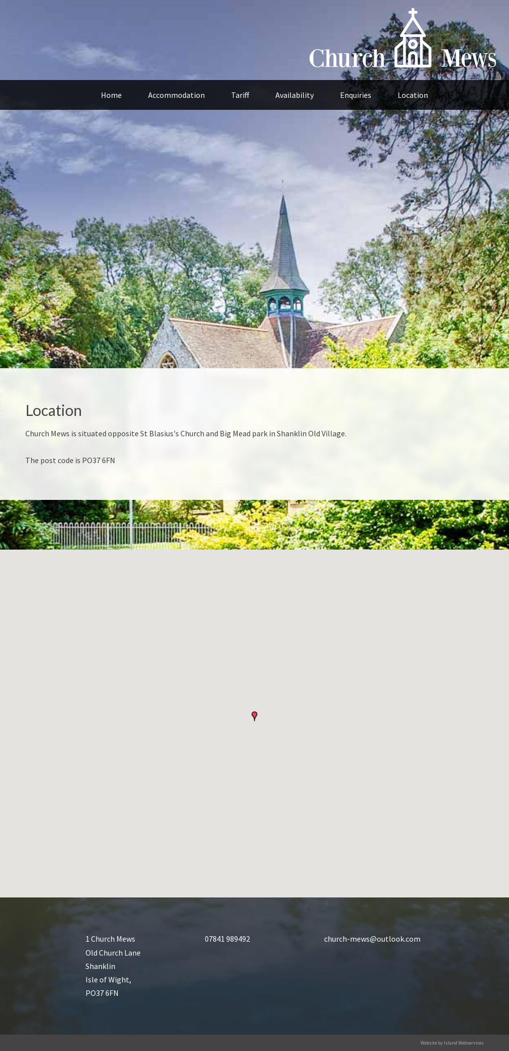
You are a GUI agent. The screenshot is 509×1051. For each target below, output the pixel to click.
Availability (294, 95)
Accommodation (176, 95)
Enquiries (355, 95)
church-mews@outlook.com (372, 939)
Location (413, 95)
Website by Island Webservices (452, 1043)
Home (111, 95)
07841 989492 (227, 939)
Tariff (240, 95)
